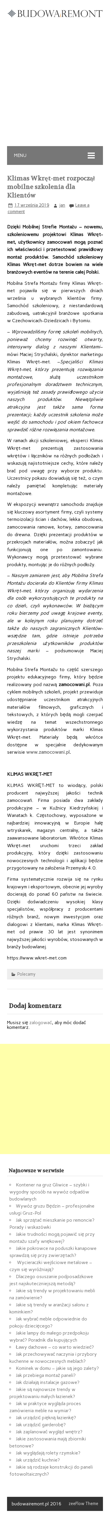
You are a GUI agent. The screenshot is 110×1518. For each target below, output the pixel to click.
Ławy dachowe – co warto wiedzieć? (55, 1347)
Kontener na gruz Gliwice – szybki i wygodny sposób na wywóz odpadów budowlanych (49, 1192)
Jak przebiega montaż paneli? (46, 1375)
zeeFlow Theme (83, 1503)
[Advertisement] (55, 88)
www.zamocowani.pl (48, 752)
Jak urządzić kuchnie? (38, 1460)
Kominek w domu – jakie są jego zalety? (57, 1368)
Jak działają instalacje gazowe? (47, 1382)
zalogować (40, 1022)
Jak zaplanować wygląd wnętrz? (49, 1432)
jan (62, 205)
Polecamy (26, 974)
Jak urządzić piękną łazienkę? (46, 1417)
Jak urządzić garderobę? (41, 1424)
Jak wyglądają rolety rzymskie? (48, 1453)
